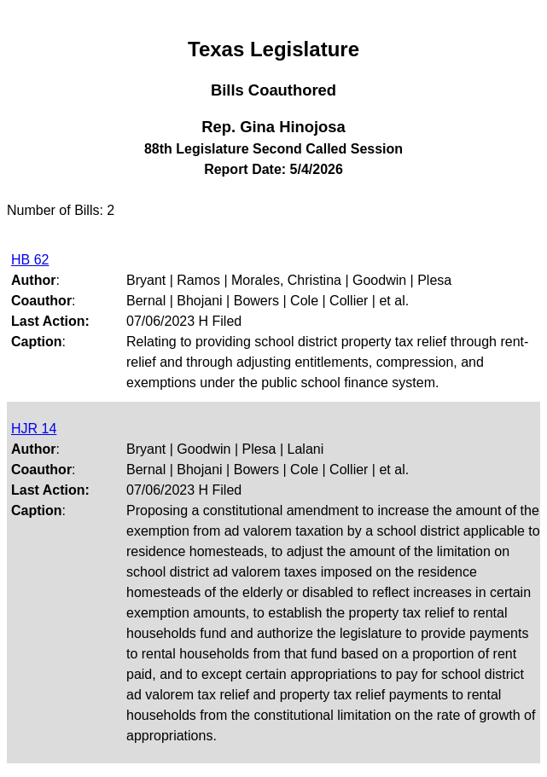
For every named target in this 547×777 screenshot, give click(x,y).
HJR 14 (33, 428)
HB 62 (30, 259)
